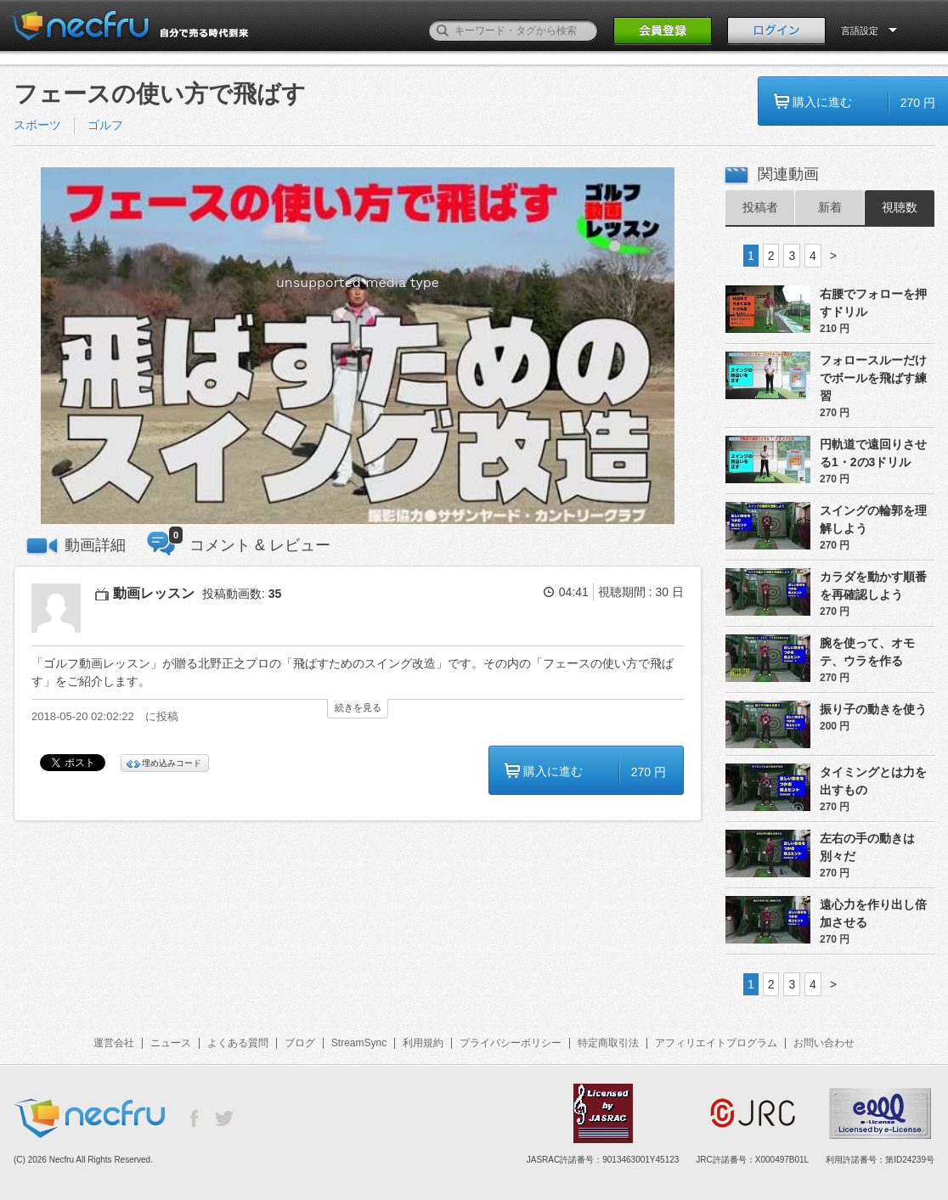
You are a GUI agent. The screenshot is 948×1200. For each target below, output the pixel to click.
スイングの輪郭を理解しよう (873, 519)
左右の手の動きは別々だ (867, 847)
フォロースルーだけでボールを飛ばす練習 (873, 378)
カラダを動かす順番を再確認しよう (873, 585)
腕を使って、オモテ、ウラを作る (867, 652)
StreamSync (359, 1043)
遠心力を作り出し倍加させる (873, 913)
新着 (830, 207)
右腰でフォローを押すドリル (873, 302)
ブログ (300, 1043)
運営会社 (113, 1043)
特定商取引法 (608, 1043)
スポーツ (37, 125)
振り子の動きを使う (873, 709)
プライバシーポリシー (510, 1043)
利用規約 (423, 1043)
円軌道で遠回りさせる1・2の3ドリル (873, 453)
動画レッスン (154, 593)
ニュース (170, 1043)
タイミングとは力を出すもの (873, 781)
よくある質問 (237, 1043)
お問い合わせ (824, 1043)
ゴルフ (105, 125)
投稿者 (760, 207)
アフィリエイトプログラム (716, 1043)
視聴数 (899, 207)
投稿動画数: (241, 593)
